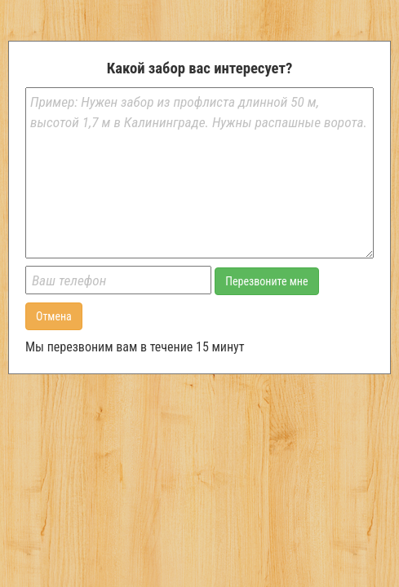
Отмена (54, 316)
